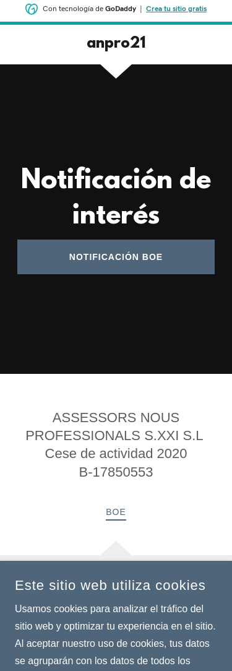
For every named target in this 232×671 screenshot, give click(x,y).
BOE (116, 512)
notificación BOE (116, 257)
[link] (116, 44)
